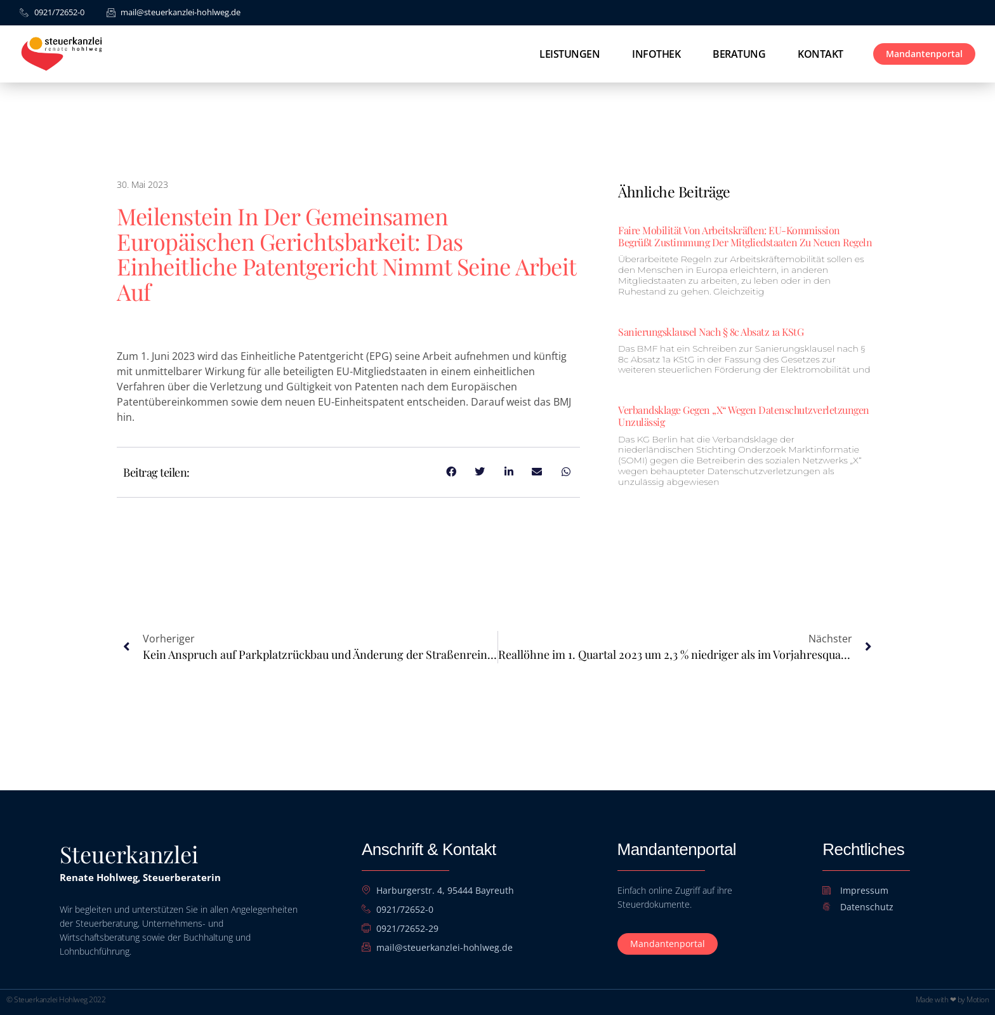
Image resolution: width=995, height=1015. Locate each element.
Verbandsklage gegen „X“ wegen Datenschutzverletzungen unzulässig (743, 415)
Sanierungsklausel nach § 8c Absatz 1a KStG (710, 331)
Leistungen (569, 54)
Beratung (739, 54)
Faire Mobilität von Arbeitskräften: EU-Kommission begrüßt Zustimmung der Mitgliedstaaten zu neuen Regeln (745, 236)
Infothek (656, 54)
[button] (28, 987)
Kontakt (820, 54)
